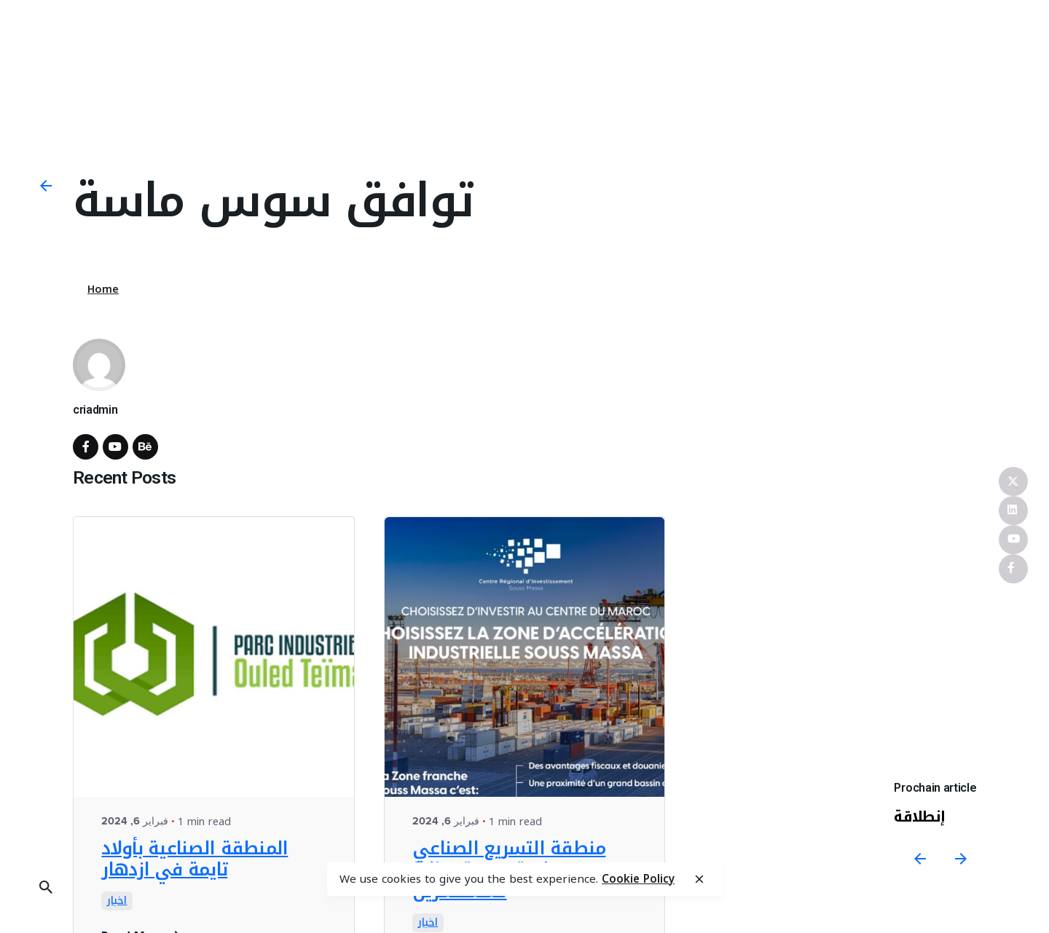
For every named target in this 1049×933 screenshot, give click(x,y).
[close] (699, 879)
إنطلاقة (920, 816)
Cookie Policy (638, 879)
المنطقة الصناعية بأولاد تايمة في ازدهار (194, 859)
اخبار (117, 900)
